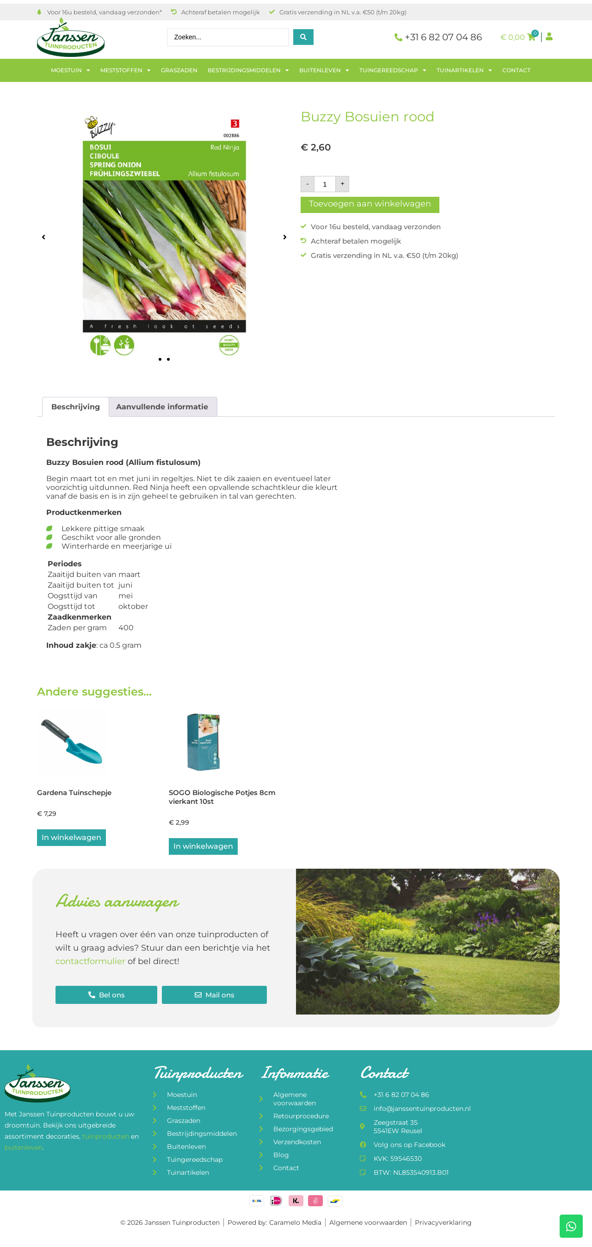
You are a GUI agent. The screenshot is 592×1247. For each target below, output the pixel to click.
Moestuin (70, 70)
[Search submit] (303, 37)
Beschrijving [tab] (75, 406)
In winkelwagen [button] (71, 838)
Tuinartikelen (464, 70)
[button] (43, 237)
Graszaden (179, 70)
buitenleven (24, 1148)
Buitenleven (324, 70)
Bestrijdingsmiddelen (248, 70)
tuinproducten (106, 1137)
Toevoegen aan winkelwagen (370, 204)
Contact (516, 70)
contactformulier (90, 962)
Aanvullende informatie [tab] (162, 406)
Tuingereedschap (392, 70)
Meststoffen (125, 70)
